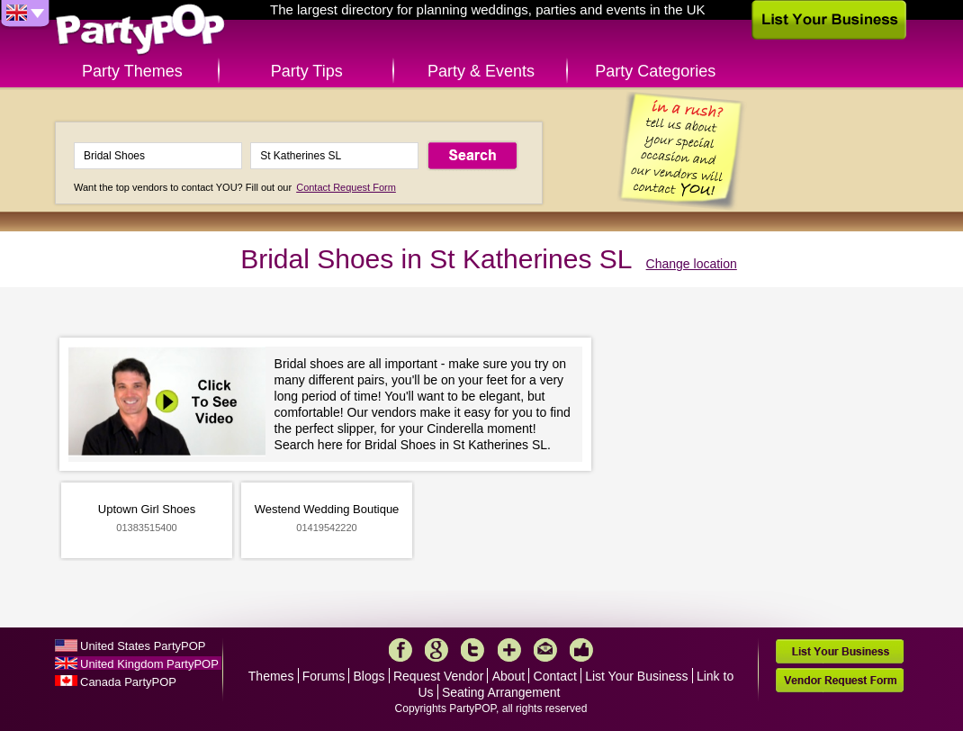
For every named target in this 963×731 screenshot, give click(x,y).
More (509, 650)
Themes (271, 676)
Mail (545, 650)
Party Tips (307, 71)
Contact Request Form (346, 187)
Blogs (369, 676)
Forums (323, 676)
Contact (555, 676)
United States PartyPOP (142, 646)
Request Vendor (438, 676)
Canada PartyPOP (128, 682)
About (509, 676)
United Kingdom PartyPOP (149, 664)
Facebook (400, 650)
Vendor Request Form (839, 680)
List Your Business (636, 676)
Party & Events (481, 71)
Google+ (436, 650)
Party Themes (132, 71)
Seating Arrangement (501, 692)
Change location (691, 264)
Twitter (472, 650)
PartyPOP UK (140, 30)
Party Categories (655, 71)
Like (581, 650)
